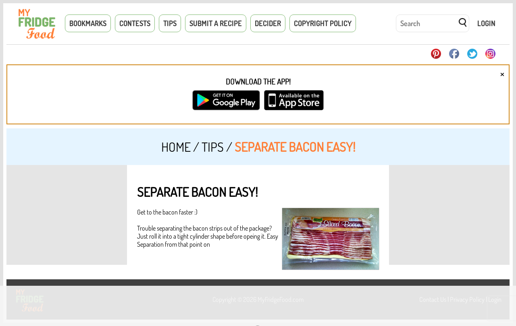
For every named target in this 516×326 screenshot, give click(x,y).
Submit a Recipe (215, 23)
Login (486, 23)
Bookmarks (87, 23)
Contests (134, 23)
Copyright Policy (323, 23)
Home (176, 146)
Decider (268, 23)
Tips (170, 23)
